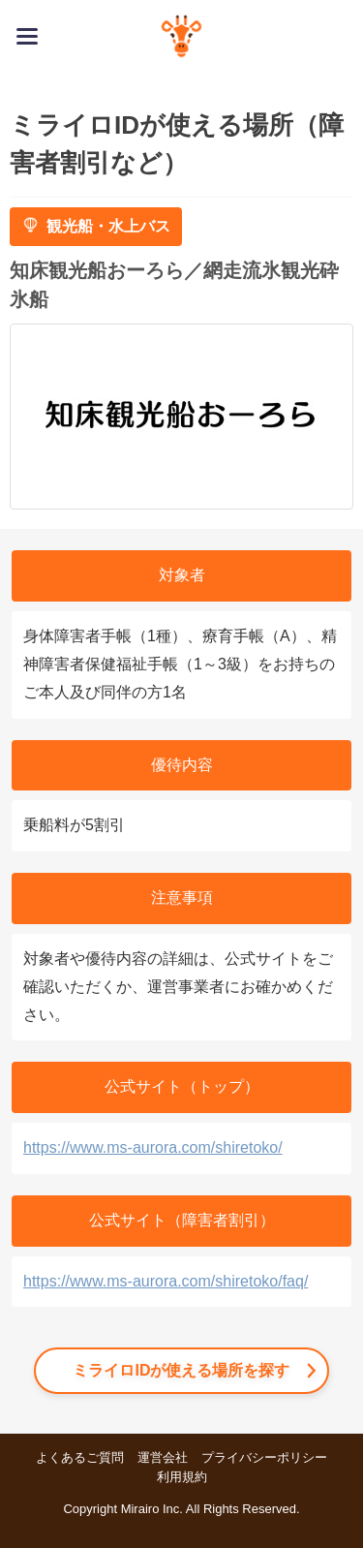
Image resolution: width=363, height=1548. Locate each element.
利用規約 (182, 1477)
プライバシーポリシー (264, 1457)
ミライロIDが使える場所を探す (181, 1370)
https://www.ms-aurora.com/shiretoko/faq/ (165, 1281)
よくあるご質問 (80, 1457)
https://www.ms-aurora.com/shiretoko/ (153, 1147)
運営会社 (162, 1457)
